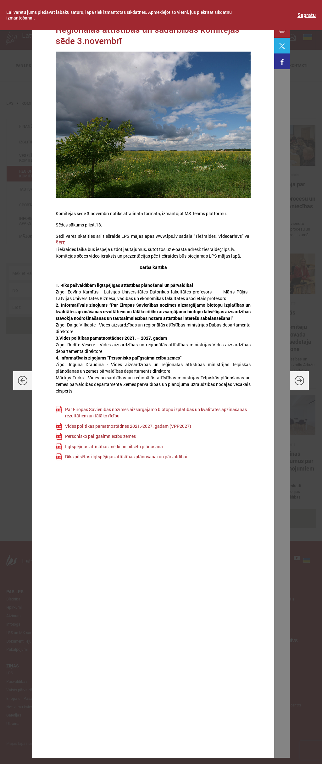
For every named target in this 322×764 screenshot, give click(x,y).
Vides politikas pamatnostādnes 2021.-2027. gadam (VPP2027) (128, 426)
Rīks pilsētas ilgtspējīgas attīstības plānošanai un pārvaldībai (126, 457)
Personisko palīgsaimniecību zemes (100, 436)
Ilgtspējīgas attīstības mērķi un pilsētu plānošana (114, 446)
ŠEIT (60, 243)
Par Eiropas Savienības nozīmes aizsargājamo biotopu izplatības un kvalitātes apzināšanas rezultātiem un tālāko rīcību (156, 412)
